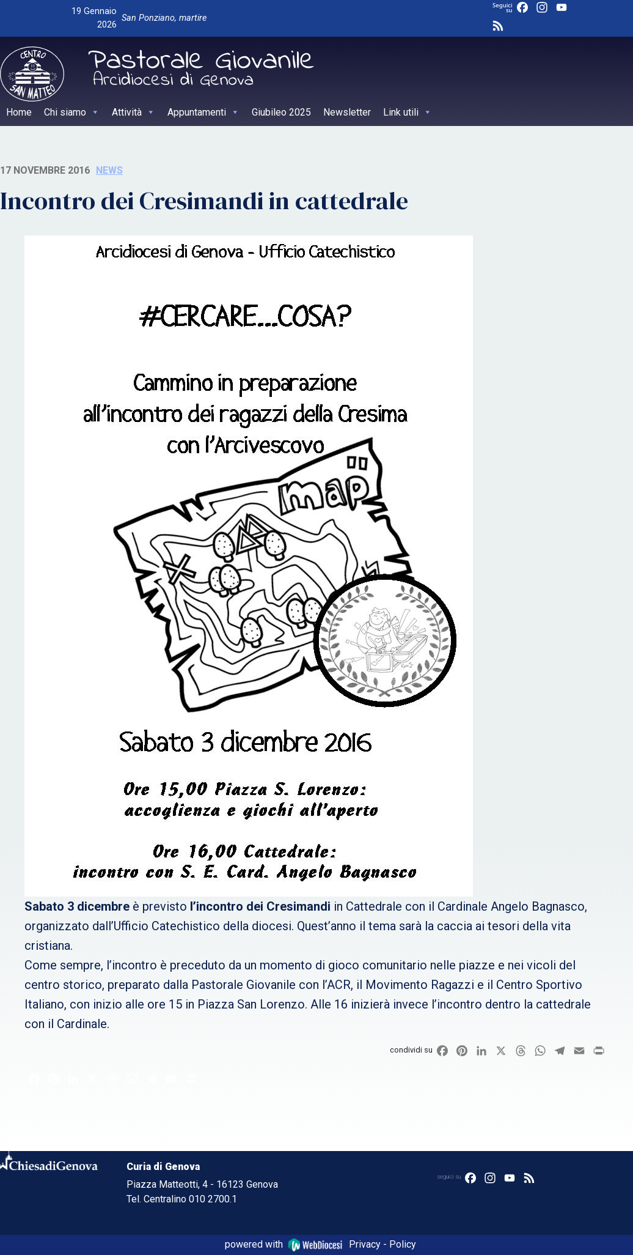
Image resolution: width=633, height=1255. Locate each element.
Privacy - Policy (382, 1244)
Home (19, 112)
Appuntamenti (203, 112)
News (109, 170)
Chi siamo (72, 112)
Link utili (407, 112)
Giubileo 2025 (281, 112)
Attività (133, 112)
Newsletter (347, 112)
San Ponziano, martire (164, 18)
